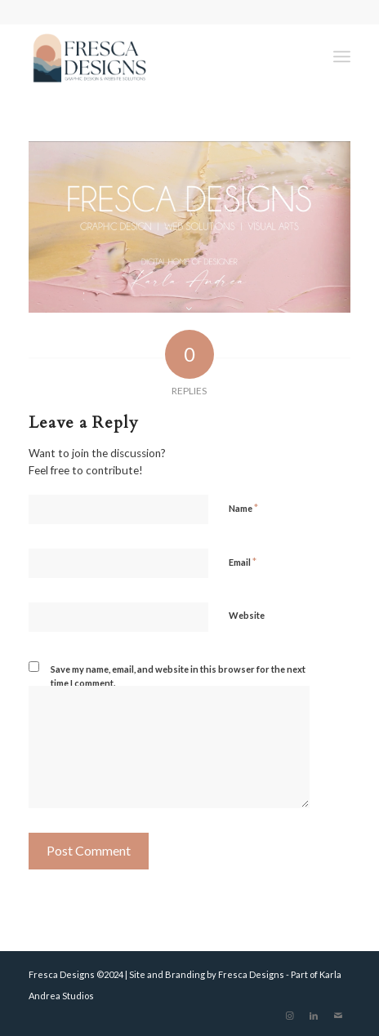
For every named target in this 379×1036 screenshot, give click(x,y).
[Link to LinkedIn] (313, 1015)
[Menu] (341, 56)
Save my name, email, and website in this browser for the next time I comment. (178, 676)
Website (247, 615)
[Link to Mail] (338, 1015)
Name (243, 507)
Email (242, 561)
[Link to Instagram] (289, 1015)
